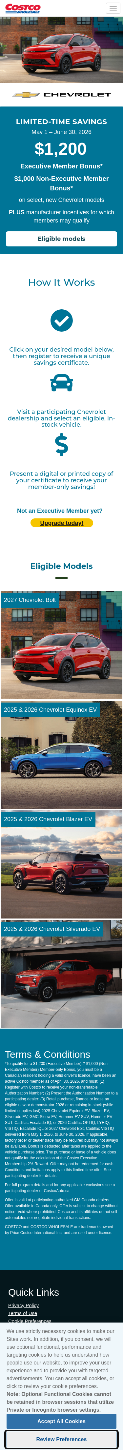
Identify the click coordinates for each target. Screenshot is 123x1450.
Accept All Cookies (61, 1424)
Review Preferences (61, 1442)
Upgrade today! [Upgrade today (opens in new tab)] (61, 523)
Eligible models (61, 238)
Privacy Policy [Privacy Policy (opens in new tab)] (23, 1305)
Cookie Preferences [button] (29, 1321)
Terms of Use (22, 1313)
